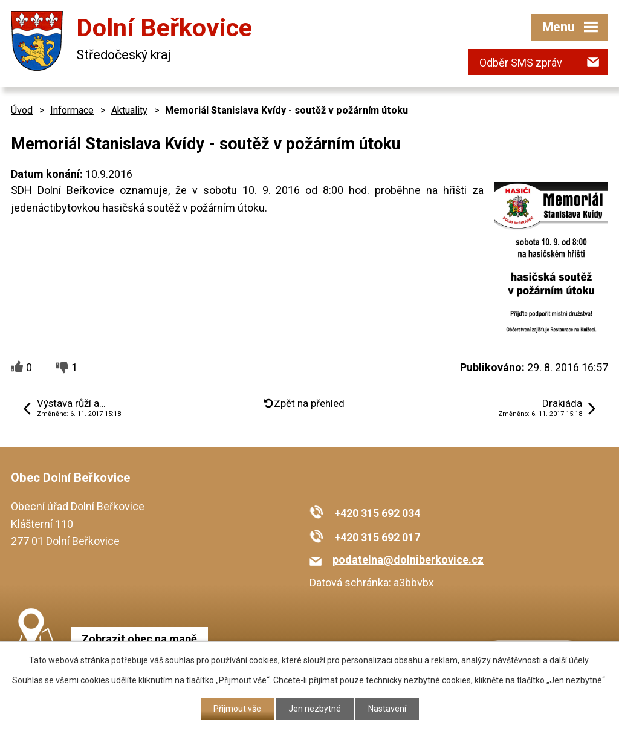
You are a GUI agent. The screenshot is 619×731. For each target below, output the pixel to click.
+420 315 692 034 (377, 513)
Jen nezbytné (314, 708)
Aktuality (129, 110)
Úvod (22, 110)
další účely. (569, 660)
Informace (72, 110)
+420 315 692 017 (377, 537)
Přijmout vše (237, 708)
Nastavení (387, 708)
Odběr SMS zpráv (520, 62)
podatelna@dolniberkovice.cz (408, 559)
